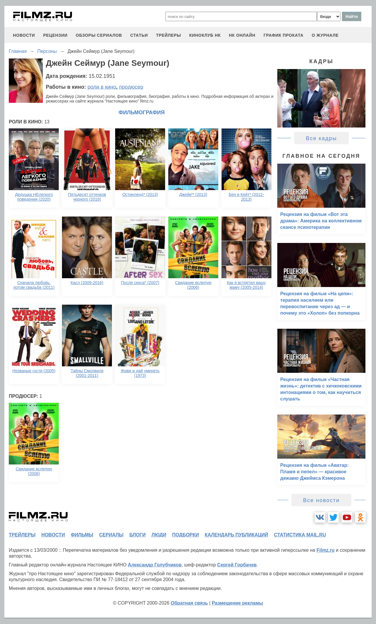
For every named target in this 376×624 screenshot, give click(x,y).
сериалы (111, 534)
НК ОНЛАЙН (242, 35)
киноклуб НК (205, 35)
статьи (139, 35)
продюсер (131, 87)
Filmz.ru (325, 550)
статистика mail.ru (300, 534)
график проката (283, 35)
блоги (137, 534)
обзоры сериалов (99, 35)
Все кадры (321, 138)
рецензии (55, 35)
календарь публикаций (236, 534)
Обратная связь (189, 602)
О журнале (325, 35)
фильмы (82, 534)
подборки (185, 534)
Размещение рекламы (237, 602)
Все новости (321, 500)
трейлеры (168, 35)
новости (24, 35)
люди (159, 534)
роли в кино (102, 87)
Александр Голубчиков (155, 564)
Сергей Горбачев (236, 564)
